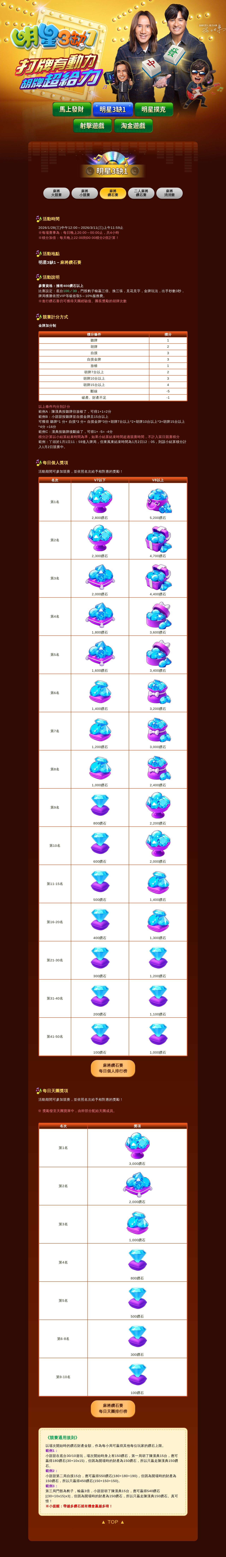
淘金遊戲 (133, 125)
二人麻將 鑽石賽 (141, 193)
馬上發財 (72, 109)
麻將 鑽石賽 (113, 193)
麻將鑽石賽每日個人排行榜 (113, 1068)
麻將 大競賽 (56, 193)
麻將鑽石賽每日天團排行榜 (113, 1408)
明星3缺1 (113, 109)
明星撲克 (154, 109)
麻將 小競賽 (84, 193)
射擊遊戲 (92, 125)
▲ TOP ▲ (113, 1521)
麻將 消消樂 (169, 193)
